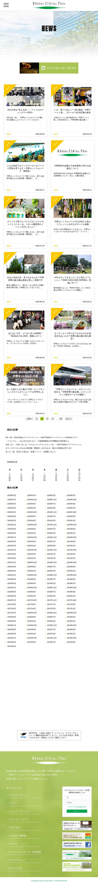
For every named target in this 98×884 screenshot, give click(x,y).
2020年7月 (51, 567)
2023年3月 (51, 533)
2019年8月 (31, 579)
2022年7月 (51, 541)
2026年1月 (11, 500)
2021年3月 (51, 558)
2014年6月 (71, 642)
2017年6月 (71, 604)
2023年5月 (11, 533)
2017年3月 (51, 608)
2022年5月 (11, 546)
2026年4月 (31, 495)
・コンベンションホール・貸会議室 (23, 852)
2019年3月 (51, 583)
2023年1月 (11, 537)
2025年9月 (11, 504)
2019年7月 (51, 579)
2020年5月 (11, 571)
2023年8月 (31, 529)
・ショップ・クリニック (18, 811)
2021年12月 (32, 550)
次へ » (68, 419)
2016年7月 (51, 617)
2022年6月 (71, 541)
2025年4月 (31, 508)
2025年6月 (71, 504)
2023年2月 (71, 533)
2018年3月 (51, 596)
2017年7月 (51, 604)
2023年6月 (71, 529)
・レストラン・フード (17, 819)
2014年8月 (31, 642)
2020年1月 (11, 575)
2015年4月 (31, 634)
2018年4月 (31, 596)
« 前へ (29, 419)
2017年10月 (72, 600)
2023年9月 (11, 529)
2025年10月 (72, 500)
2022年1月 (11, 550)
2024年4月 (31, 520)
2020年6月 (71, 567)
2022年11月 (52, 537)
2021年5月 (11, 558)
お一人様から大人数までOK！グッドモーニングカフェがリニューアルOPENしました (25, 392)
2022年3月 (51, 546)
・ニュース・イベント (17, 795)
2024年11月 (52, 512)
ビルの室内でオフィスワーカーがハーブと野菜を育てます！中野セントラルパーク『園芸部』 (25, 168)
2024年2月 (71, 520)
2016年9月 (11, 617)
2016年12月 (32, 613)
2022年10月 (72, 537)
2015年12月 (32, 625)
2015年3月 (51, 634)
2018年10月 (72, 588)
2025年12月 (32, 500)
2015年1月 (11, 638)
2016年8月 (31, 617)
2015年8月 (31, 629)
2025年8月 (31, 504)
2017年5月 (11, 608)
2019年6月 (71, 579)
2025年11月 (52, 500)
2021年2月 (71, 558)
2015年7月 (51, 629)
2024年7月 (51, 516)
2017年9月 (11, 604)
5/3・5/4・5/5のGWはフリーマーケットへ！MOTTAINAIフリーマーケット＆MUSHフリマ (41, 437)
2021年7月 (51, 554)
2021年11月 (52, 550)
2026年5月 (11, 495)
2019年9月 (11, 579)
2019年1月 (11, 588)
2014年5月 (11, 646)
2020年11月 (52, 562)
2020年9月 (11, 567)
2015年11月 (52, 625)
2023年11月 (52, 525)
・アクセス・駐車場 (16, 835)
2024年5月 (11, 520)
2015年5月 (11, 634)
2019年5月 (11, 583)
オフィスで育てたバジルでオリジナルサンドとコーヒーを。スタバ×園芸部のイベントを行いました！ (25, 224)
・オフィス (11, 844)
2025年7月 (51, 504)
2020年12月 (32, 562)
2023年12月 (32, 525)
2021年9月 (11, 554)
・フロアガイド (14, 827)
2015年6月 (71, 629)
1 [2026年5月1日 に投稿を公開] (56, 472)
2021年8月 (31, 554)
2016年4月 (31, 621)
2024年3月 (51, 520)
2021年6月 (71, 554)
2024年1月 (11, 525)
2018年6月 (71, 592)
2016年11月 (52, 613)
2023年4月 (31, 533)
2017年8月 (31, 604)
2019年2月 (71, 583)
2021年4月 (31, 558)
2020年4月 (31, 571)
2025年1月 (11, 512)
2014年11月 (52, 638)
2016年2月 (71, 621)
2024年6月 (71, 516)
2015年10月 (72, 625)
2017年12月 (32, 600)
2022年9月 (11, 541)
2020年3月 (51, 571)
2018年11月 (52, 588)
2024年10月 (72, 512)
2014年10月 (72, 638)
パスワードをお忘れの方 (77, 807)
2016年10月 (72, 613)
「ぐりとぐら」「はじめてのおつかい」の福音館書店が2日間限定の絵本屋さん (37, 441)
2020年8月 (31, 567)
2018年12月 (32, 588)
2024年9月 (11, 516)
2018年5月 (11, 596)
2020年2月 (71, 571)
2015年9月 (11, 629)
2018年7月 (51, 592)
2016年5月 (11, 621)
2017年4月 (31, 608)
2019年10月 (72, 575)
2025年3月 (51, 508)
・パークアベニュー (16, 860)
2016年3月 (51, 621)
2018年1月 (11, 600)
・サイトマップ (14, 868)
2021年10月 (72, 550)
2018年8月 (31, 592)
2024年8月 (31, 516)
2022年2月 (71, 546)
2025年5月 (11, 508)
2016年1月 (11, 625)
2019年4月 (31, 583)
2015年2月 (71, 634)
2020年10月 (72, 562)
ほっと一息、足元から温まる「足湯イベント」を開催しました (31, 452)
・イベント (11, 803)
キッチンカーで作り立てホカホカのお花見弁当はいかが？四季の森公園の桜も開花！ (72, 336)
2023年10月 (72, 525)
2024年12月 (32, 512)
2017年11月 (52, 600)
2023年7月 (51, 529)
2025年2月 (71, 508)
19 (61, 419)
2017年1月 (11, 613)
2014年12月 (32, 638)
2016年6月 (71, 617)
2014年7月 (51, 642)
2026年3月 (51, 495)
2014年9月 (11, 642)
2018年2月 (71, 596)
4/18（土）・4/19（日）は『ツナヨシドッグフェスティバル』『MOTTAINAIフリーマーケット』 (44, 445)
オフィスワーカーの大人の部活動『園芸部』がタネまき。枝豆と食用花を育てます (39, 448)
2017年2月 (71, 608)
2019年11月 (52, 575)
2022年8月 (31, 541)
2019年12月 (32, 575)
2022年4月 (31, 546)
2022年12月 (32, 537)
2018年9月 (11, 592)
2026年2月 (71, 495)
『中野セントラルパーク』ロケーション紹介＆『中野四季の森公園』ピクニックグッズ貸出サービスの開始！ (72, 392)
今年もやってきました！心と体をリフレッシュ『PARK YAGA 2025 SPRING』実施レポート (72, 280)
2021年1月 (11, 562)
